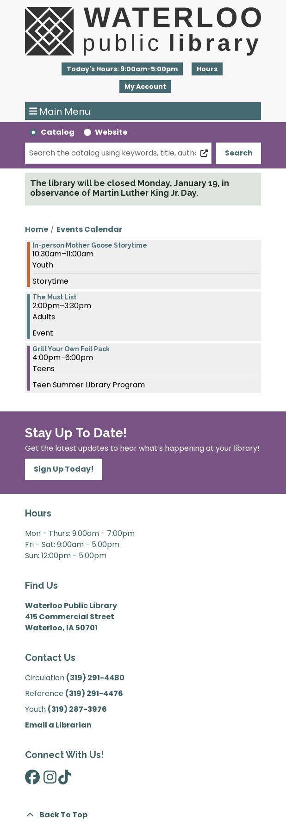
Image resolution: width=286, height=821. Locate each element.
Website (111, 132)
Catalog (58, 132)
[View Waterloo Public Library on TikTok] (64, 780)
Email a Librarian (58, 725)
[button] (122, 68)
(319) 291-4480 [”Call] (95, 677)
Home (36, 229)
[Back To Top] (143, 815)
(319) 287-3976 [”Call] (77, 709)
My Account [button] (145, 86)
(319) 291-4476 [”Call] (94, 693)
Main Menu (60, 111)
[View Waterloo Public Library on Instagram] (50, 780)
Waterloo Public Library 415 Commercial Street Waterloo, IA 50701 (71, 616)
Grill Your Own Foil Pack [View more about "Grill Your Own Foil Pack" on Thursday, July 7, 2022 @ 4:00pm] (71, 349)
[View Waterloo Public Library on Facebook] (32, 780)
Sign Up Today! (64, 469)
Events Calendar (89, 229)
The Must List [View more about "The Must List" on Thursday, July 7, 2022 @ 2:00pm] (54, 297)
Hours (207, 69)
